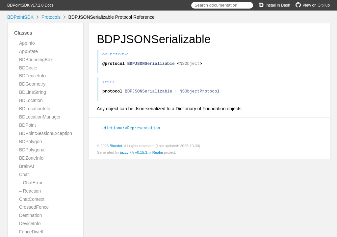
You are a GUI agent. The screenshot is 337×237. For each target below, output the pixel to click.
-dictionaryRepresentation (133, 129)
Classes (23, 33)
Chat (24, 174)
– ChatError (31, 182)
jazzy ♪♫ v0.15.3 (133, 154)
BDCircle (28, 67)
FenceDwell (31, 231)
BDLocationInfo (34, 108)
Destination (30, 215)
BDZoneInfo (31, 158)
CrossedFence (34, 207)
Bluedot (116, 147)
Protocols (51, 17)
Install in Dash (274, 5)
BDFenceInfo (32, 75)
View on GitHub (313, 5)
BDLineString (32, 92)
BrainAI (26, 166)
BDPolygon (30, 141)
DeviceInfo (29, 223)
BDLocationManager (40, 116)
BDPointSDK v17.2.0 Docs (30, 5)
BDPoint (27, 125)
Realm (157, 154)
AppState (28, 51)
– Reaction (30, 191)
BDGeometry (32, 84)
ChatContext (31, 199)
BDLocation (31, 100)
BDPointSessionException (45, 133)
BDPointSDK (20, 17)
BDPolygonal (32, 149)
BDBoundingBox (36, 59)
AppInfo (27, 43)
